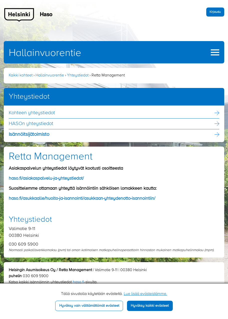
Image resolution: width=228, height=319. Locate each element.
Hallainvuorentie (45, 53)
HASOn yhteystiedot (31, 123)
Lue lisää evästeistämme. (145, 294)
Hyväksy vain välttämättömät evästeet (89, 305)
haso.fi (78, 282)
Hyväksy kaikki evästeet (150, 305)
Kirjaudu (215, 12)
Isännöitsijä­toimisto (29, 134)
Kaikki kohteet (20, 75)
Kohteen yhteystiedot (32, 113)
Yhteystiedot (77, 75)
